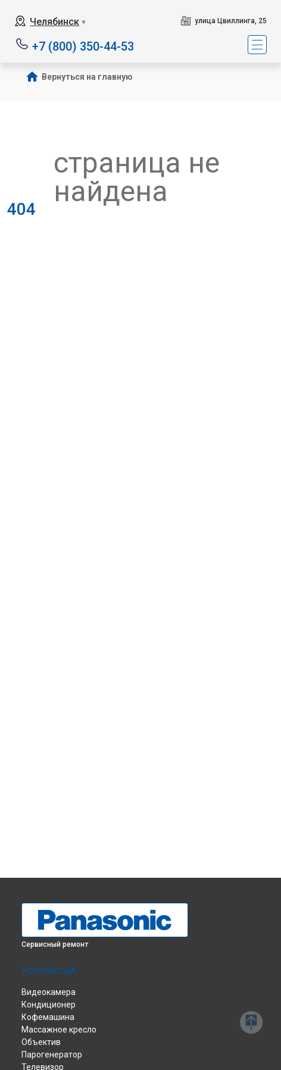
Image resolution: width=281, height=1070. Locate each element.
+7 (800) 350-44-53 (83, 45)
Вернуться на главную (87, 77)
